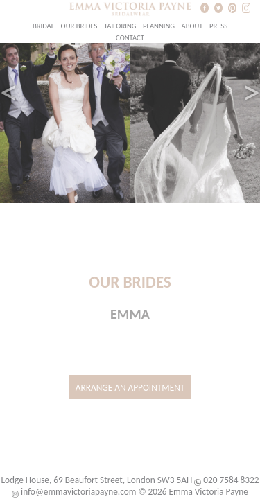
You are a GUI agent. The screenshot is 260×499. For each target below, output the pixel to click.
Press (218, 25)
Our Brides (79, 25)
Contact (130, 37)
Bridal (43, 25)
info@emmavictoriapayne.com (78, 492)
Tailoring (120, 25)
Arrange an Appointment (130, 388)
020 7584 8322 (231, 480)
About (191, 25)
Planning (159, 25)
